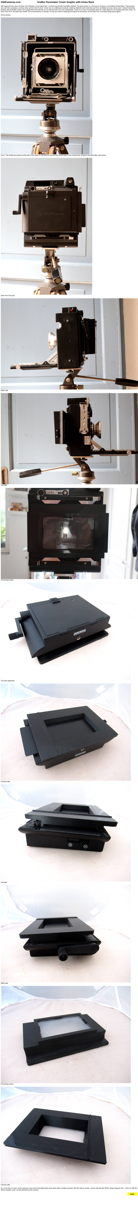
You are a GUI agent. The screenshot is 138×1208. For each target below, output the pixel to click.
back (132, 1194)
